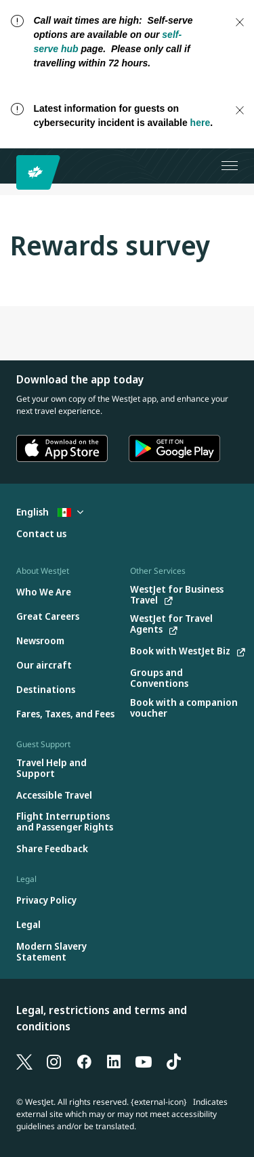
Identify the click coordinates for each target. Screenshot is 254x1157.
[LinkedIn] (114, 1060)
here (200, 122)
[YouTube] (143, 1060)
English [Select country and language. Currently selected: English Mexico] (49, 511)
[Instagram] (54, 1060)
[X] (24, 1060)
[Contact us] (41, 534)
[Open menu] (229, 166)
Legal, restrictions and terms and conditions (101, 1018)
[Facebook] (84, 1060)
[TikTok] (173, 1060)
